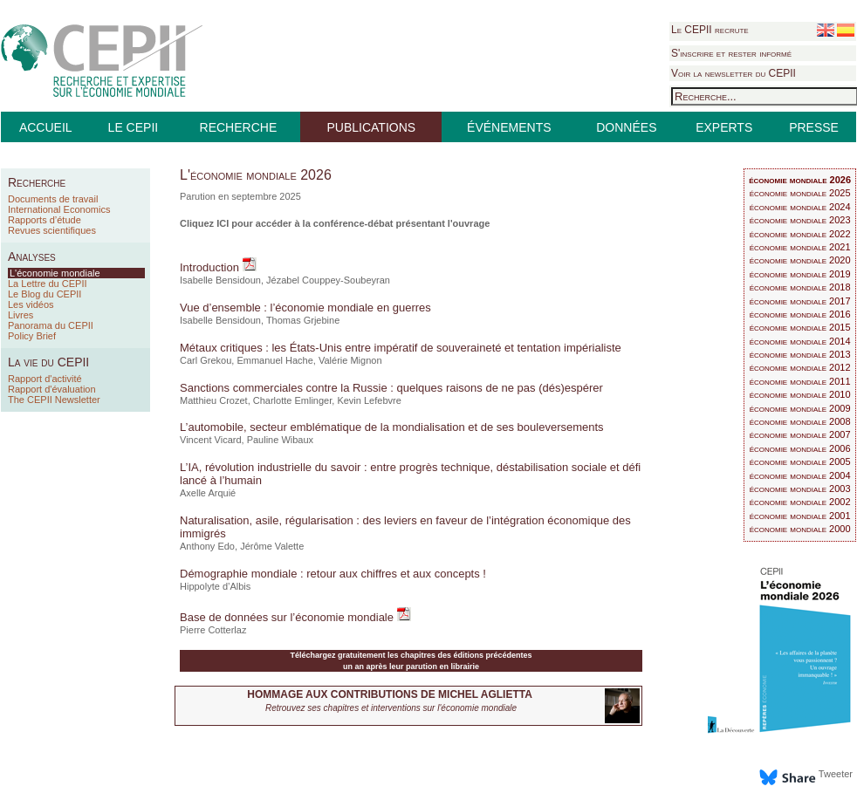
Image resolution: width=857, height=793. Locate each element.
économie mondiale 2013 (800, 354)
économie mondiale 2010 (800, 394)
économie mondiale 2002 (800, 501)
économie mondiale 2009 (800, 408)
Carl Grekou (205, 360)
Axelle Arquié (208, 493)
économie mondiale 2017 (800, 301)
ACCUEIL (45, 127)
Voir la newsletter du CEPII (733, 73)
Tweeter (836, 774)
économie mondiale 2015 (800, 327)
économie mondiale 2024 (800, 207)
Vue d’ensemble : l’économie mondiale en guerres (305, 307)
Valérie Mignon (350, 360)
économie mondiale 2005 (800, 461)
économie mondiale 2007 (800, 434)
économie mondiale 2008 (800, 421)
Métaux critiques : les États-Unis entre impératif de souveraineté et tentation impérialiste (400, 347)
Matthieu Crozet (214, 400)
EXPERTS (724, 127)
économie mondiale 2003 (800, 488)
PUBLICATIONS (370, 127)
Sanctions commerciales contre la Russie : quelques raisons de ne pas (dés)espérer (391, 387)
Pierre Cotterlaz (213, 630)
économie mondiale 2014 (800, 341)
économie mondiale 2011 (800, 381)
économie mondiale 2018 (800, 287)
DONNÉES (626, 127)
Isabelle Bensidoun (220, 280)
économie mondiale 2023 (800, 220)
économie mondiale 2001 (800, 515)
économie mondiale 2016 (800, 314)
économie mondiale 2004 (800, 475)
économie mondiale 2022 (800, 234)
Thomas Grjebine (302, 320)
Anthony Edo (207, 546)
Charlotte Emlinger (293, 400)
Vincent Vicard (211, 439)
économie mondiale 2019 (800, 274)
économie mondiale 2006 (800, 448)
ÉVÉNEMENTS (509, 127)
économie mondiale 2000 (800, 528)
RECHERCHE (239, 127)
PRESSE (814, 127)
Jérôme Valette (272, 546)
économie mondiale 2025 (800, 193)
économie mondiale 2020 (800, 260)
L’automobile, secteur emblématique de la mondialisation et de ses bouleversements (392, 427)
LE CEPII (133, 127)
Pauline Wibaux (280, 439)
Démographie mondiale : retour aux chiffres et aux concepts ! (333, 573)
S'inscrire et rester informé (731, 53)
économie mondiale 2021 (800, 247)
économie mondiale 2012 (800, 367)
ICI (222, 223)
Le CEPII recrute (710, 30)
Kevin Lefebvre (369, 400)
